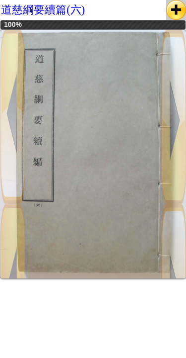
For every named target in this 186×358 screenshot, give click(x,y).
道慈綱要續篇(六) (43, 9)
